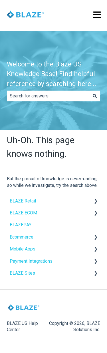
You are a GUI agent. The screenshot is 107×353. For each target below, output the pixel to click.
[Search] (94, 96)
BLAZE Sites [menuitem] (22, 273)
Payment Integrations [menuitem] (31, 261)
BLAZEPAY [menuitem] (20, 224)
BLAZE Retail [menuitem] (23, 201)
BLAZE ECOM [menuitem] (23, 213)
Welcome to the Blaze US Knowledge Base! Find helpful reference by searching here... (51, 74)
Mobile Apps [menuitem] (22, 249)
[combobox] (48, 96)
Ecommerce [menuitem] (21, 237)
